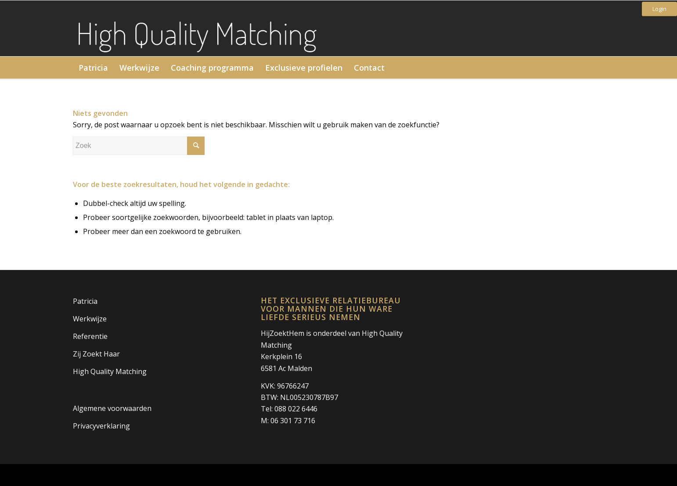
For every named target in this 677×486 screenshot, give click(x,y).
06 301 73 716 (292, 420)
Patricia (85, 301)
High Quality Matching (110, 371)
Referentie (90, 336)
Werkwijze (90, 319)
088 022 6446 (295, 409)
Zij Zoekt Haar (96, 354)
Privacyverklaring (101, 426)
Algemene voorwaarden (112, 408)
